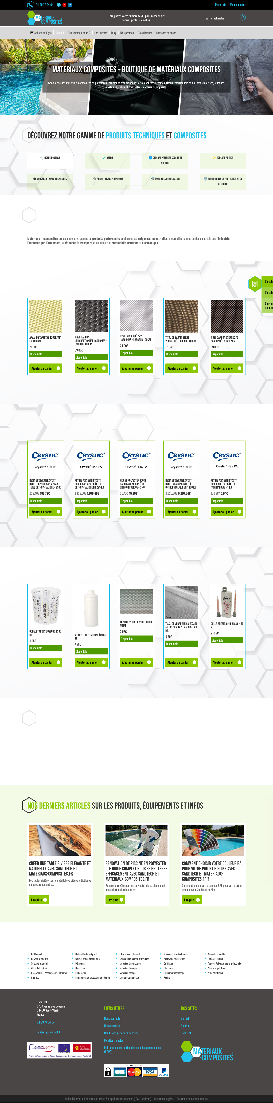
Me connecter (238, 5)
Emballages (80, 973)
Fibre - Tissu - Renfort (130, 954)
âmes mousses (205, 83)
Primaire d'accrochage (174, 973)
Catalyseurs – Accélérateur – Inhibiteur (49, 973)
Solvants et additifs (217, 954)
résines (161, 83)
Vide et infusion (215, 973)
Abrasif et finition (39, 968)
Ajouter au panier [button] (42, 368)
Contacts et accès (166, 33)
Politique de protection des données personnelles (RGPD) (132, 1050)
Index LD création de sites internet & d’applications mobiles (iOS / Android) (108, 1099)
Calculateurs (145, 33)
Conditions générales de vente (121, 1033)
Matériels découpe (128, 968)
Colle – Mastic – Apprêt (86, 954)
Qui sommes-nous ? (79, 33)
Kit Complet (36, 954)
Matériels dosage (127, 973)
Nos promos (127, 33)
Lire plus (36, 900)
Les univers (100, 33)
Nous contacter (113, 1019)
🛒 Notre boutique (50, 158)
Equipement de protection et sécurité (92, 978)
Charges (35, 978)
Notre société (112, 1026)
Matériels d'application (130, 964)
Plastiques (169, 968)
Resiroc (185, 1026)
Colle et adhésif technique (87, 959)
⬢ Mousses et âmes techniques (50, 179)
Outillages (168, 964)
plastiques (111, 87)
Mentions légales (113, 1040)
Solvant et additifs (39, 959)
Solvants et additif (39, 964)
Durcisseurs (81, 968)
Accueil (60, 33)
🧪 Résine (107, 158)
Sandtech (186, 1033)
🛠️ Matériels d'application (165, 179)
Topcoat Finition (215, 959)
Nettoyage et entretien (174, 959)
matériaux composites (154, 87)
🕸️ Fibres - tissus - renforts (107, 179)
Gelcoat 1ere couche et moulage (134, 959)
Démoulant (80, 964)
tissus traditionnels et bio (181, 83)
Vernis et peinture (216, 968)
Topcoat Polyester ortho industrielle (224, 964)
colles (121, 87)
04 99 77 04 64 (40, 5)
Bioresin (185, 1019)
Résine (167, 978)
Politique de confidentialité (192, 1099)
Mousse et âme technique (176, 954)
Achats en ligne (40, 33)
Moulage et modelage (129, 978)
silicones (219, 83)
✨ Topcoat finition (222, 158)
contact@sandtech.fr (49, 1032)
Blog (113, 33)
